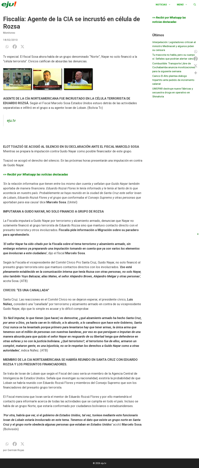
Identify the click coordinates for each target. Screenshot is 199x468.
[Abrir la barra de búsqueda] (194, 4)
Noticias (165, 4)
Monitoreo (9, 32)
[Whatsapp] (7, 46)
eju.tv (11, 120)
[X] (22, 46)
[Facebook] (14, 46)
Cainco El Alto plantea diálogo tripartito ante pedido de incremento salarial (173, 79)
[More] (195, 72)
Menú (183, 4)
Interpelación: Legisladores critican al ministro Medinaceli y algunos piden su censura (174, 46)
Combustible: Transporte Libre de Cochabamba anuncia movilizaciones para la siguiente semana (173, 67)
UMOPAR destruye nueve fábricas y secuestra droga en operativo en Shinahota (172, 92)
